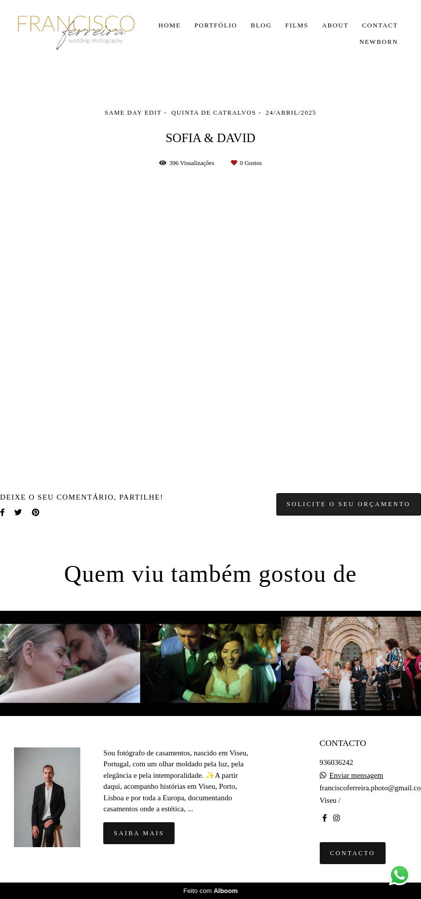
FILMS (297, 25)
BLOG (261, 25)
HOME (170, 25)
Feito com (210, 891)
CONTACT (380, 25)
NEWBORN (378, 41)
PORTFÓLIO (216, 25)
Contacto (353, 853)
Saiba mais (139, 833)
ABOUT (335, 25)
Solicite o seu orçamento (349, 504)
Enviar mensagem (356, 775)
